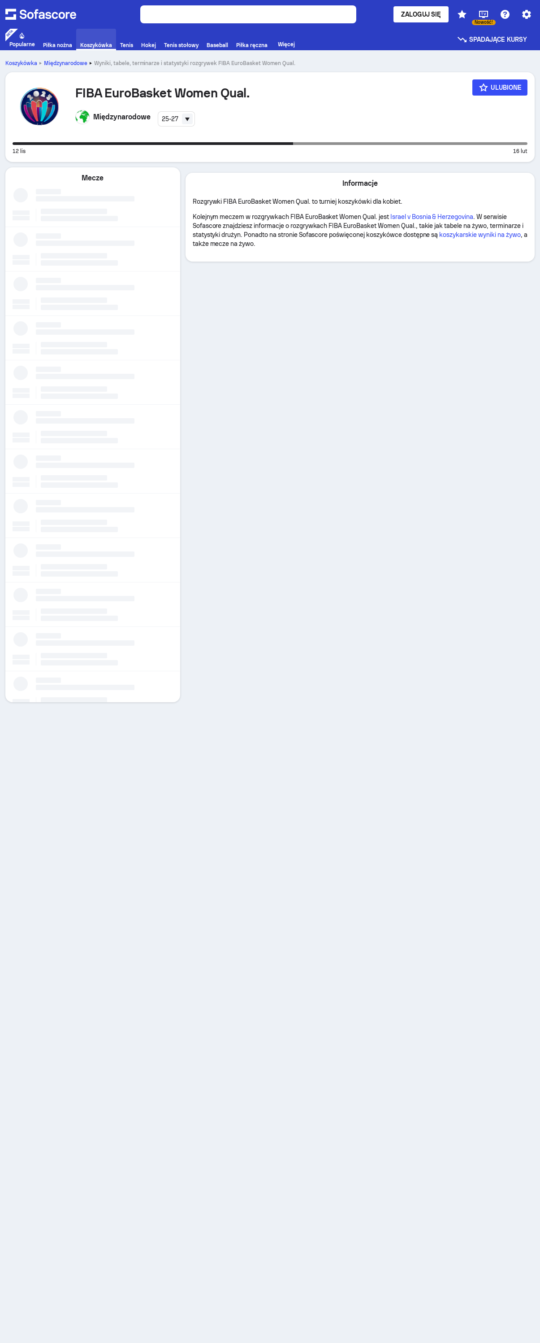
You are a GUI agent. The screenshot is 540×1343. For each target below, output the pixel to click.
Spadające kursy (492, 39)
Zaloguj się (421, 14)
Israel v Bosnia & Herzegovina (431, 216)
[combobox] (176, 119)
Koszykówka (21, 63)
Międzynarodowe (65, 63)
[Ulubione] (499, 87)
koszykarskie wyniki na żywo (479, 234)
